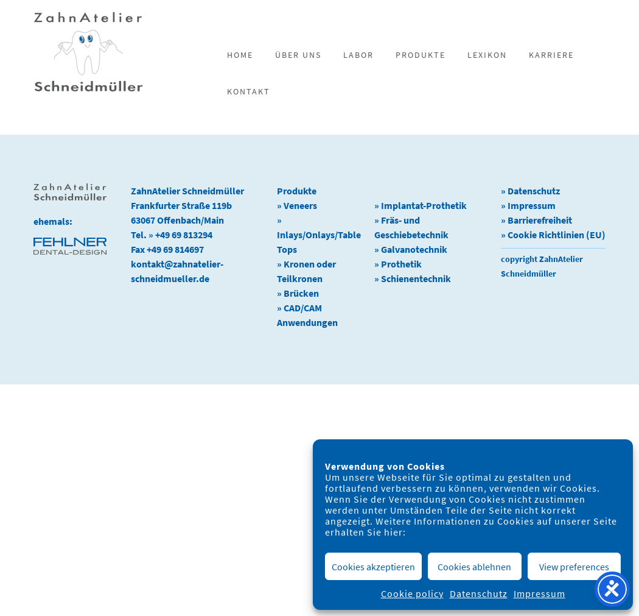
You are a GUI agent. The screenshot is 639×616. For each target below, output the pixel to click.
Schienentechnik (416, 278)
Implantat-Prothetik (424, 205)
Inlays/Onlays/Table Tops (319, 241)
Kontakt (248, 91)
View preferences (574, 567)
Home (240, 54)
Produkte (420, 54)
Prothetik (401, 264)
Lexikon (487, 54)
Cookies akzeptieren (373, 567)
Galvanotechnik (414, 249)
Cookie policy (412, 593)
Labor (358, 54)
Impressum (539, 593)
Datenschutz (479, 593)
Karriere (551, 54)
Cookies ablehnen (474, 567)
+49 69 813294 (183, 234)
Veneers (300, 205)
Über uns (298, 54)
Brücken (301, 293)
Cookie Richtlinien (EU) (557, 234)
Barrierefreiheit (540, 220)
